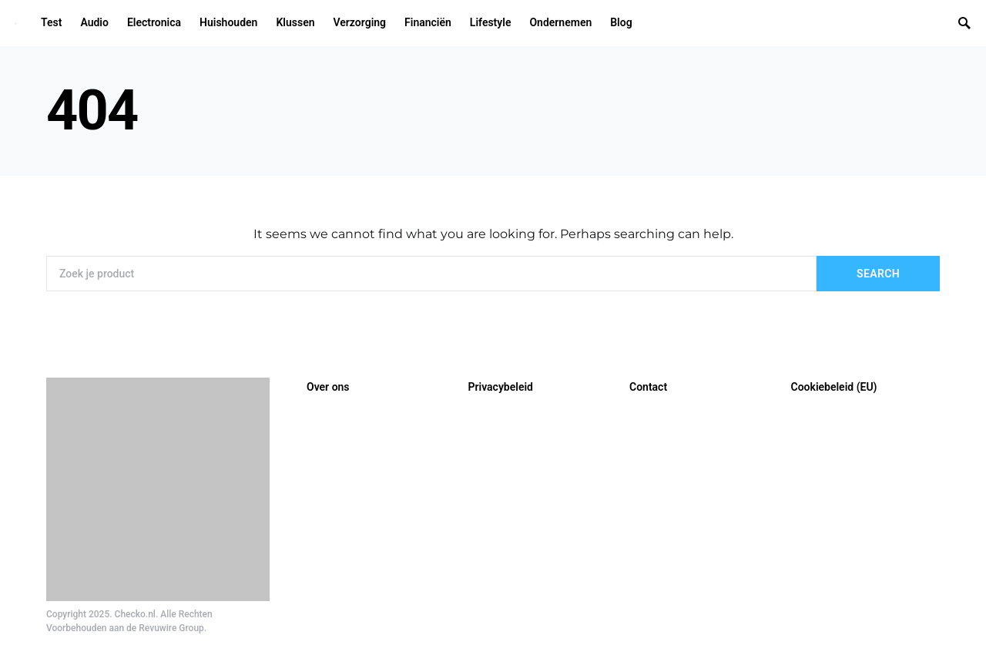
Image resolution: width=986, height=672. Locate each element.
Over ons (328, 387)
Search (878, 273)
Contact (648, 387)
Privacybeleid (500, 387)
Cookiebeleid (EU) (834, 387)
